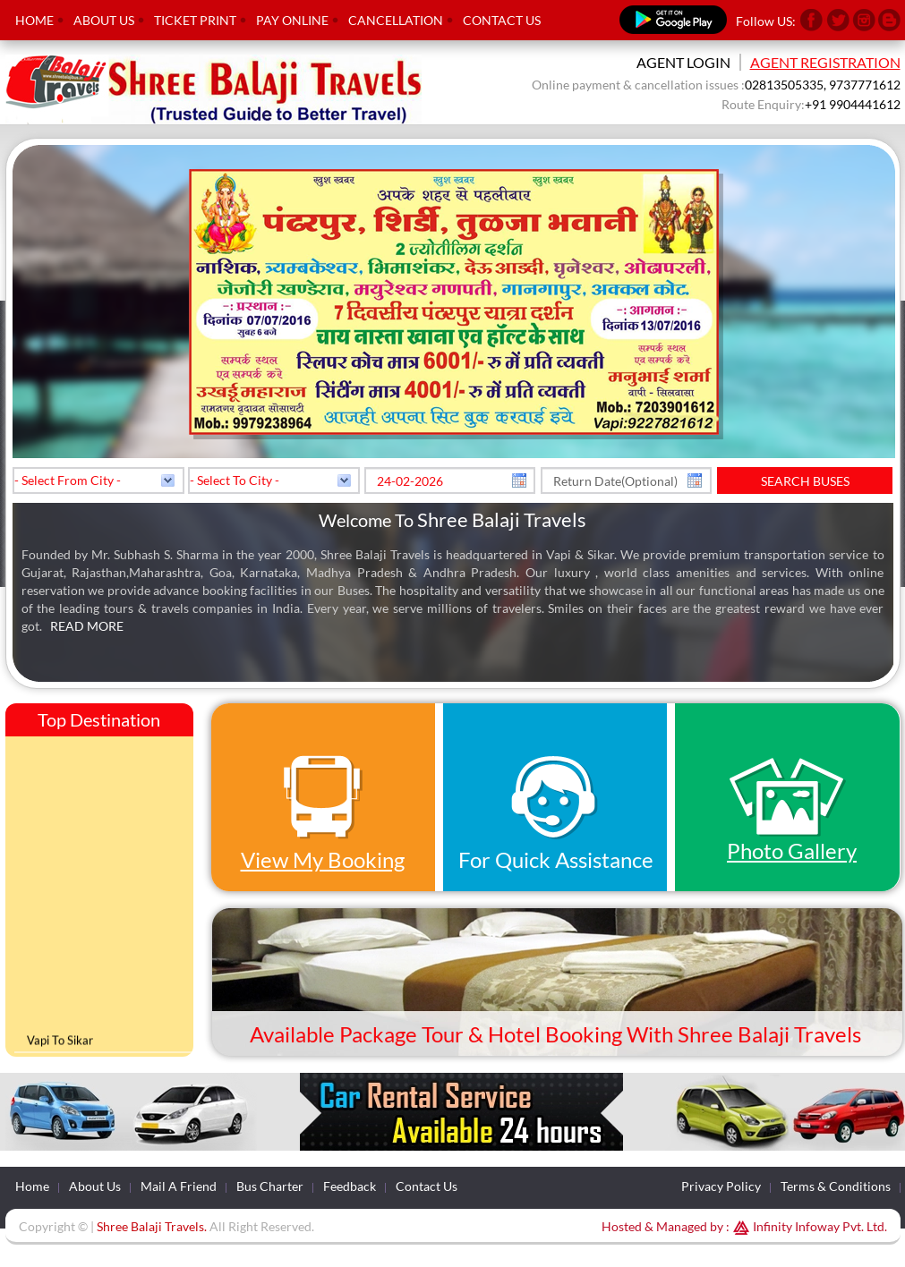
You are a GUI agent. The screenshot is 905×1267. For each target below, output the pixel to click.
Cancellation (395, 20)
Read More (87, 626)
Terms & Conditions (836, 1186)
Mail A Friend (179, 1186)
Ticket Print (195, 20)
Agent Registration (825, 62)
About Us (103, 20)
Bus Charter (269, 1186)
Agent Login (683, 62)
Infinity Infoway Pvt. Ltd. (808, 1226)
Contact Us (502, 20)
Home (34, 20)
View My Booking (323, 859)
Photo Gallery (792, 850)
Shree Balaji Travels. (152, 1226)
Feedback (349, 1186)
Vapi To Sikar (60, 1043)
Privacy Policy (721, 1186)
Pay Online (292, 20)
